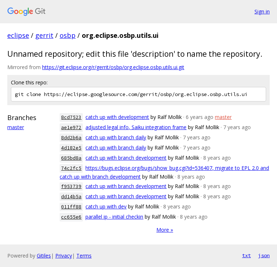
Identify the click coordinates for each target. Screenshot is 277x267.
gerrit (44, 35)
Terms (84, 255)
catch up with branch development (125, 157)
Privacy (63, 255)
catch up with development (117, 116)
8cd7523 (71, 117)
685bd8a (71, 158)
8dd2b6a (71, 138)
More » (164, 229)
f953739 (71, 186)
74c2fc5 (71, 168)
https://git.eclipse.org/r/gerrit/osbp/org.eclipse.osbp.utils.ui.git (113, 67)
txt (246, 255)
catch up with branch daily (115, 137)
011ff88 (71, 207)
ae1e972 (71, 127)
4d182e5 (71, 148)
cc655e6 (71, 217)
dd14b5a (71, 197)
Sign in (262, 11)
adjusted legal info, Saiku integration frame (135, 127)
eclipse (18, 35)
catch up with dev (106, 206)
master (15, 127)
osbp (68, 35)
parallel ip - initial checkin (114, 216)
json (264, 255)
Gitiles (44, 255)
